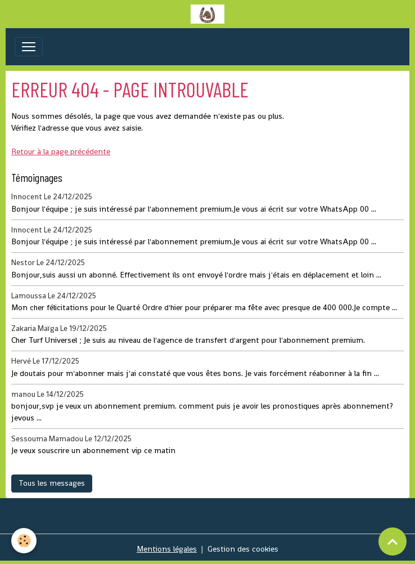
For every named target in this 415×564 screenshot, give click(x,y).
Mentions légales (167, 549)
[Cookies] (24, 540)
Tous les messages (52, 483)
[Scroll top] (392, 541)
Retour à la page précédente (60, 151)
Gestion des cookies (243, 549)
